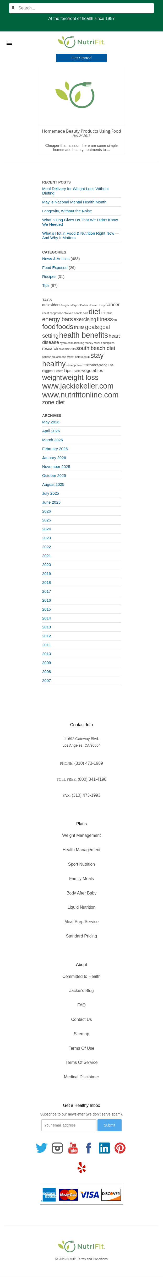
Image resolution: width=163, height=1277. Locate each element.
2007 (46, 680)
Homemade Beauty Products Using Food (81, 131)
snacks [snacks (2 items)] (70, 349)
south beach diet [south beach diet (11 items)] (95, 348)
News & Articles (55, 258)
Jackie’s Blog (81, 990)
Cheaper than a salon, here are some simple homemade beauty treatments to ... (81, 147)
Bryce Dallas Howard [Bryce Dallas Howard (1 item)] (85, 305)
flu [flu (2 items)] (115, 320)
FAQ (81, 1005)
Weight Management (81, 835)
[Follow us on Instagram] (57, 1148)
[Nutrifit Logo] (81, 42)
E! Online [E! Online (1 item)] (106, 313)
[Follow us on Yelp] (81, 1167)
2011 (46, 645)
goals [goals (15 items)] (92, 327)
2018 (46, 582)
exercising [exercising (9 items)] (84, 319)
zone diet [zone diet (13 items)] (53, 402)
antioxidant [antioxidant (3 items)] (51, 305)
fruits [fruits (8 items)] (79, 327)
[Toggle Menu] (9, 36)
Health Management (81, 850)
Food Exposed (55, 267)
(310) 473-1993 (86, 795)
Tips (46, 285)
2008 (46, 671)
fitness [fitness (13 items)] (105, 319)
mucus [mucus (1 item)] (98, 342)
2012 (46, 636)
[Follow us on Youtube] (73, 1148)
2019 (46, 573)
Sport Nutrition (81, 864)
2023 (46, 538)
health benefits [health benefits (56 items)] (83, 335)
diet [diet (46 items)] (94, 312)
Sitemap (81, 1034)
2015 (46, 609)
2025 (46, 520)
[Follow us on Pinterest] (120, 1148)
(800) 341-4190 (92, 779)
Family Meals (81, 878)
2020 (46, 564)
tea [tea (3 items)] (85, 365)
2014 (46, 618)
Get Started (82, 58)
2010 (46, 653)
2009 (46, 662)
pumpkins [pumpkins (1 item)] (108, 342)
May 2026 (50, 422)
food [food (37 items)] (49, 327)
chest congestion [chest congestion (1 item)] (52, 313)
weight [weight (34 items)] (52, 377)
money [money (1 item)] (89, 342)
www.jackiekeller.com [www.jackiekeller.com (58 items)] (77, 386)
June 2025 (51, 502)
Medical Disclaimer (81, 1077)
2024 (46, 529)
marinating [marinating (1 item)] (77, 342)
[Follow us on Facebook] (89, 1148)
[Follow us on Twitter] (42, 1148)
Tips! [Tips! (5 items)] (68, 370)
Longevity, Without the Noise (67, 211)
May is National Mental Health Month (74, 202)
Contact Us (81, 1019)
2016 (46, 600)
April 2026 (51, 431)
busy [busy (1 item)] (102, 305)
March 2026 (52, 440)
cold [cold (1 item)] (85, 313)
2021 (46, 555)
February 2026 (55, 448)
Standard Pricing (81, 936)
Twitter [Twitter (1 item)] (77, 371)
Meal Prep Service (81, 921)
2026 (46, 511)
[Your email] (68, 1125)
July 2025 (50, 493)
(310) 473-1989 (88, 763)
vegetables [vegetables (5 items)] (92, 370)
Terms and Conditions (92, 1259)
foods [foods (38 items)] (64, 327)
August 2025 (53, 484)
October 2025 (54, 475)
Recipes (49, 276)
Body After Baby (82, 893)
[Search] (81, 8)
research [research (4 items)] (50, 348)
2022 (46, 547)
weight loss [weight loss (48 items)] (80, 377)
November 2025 (56, 466)
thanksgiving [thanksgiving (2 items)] (98, 365)
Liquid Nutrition (82, 907)
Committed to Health (81, 976)
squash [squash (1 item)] (46, 356)
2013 (46, 627)
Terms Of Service (82, 1062)
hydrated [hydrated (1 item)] (65, 342)
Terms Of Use (81, 1048)
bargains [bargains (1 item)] (66, 305)
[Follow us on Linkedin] (104, 1148)
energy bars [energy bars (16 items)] (57, 319)
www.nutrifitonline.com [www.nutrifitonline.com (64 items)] (80, 394)
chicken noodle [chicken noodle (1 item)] (73, 313)
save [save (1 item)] (62, 349)
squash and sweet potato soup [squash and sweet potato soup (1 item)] (71, 356)
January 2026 (54, 457)
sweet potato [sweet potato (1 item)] (74, 365)
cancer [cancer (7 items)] (112, 304)
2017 (46, 591)
